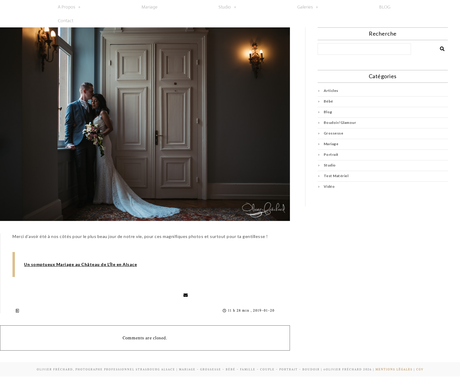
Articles (331, 90)
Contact (65, 20)
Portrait (331, 154)
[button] (69, 7)
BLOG (384, 7)
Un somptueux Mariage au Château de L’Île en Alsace (80, 264)
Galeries (307, 7)
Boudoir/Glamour (340, 122)
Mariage (149, 7)
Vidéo (329, 186)
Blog (328, 112)
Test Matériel (336, 175)
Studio (227, 7)
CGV (419, 369)
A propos (69, 7)
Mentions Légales (394, 369)
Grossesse (333, 133)
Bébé (328, 101)
